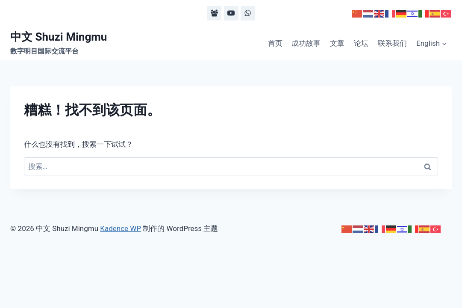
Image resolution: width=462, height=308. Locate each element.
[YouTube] (231, 13)
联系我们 (392, 43)
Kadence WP (120, 228)
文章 (337, 43)
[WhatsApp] (248, 13)
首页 (275, 43)
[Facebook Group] (214, 13)
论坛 (361, 43)
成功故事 (306, 43)
